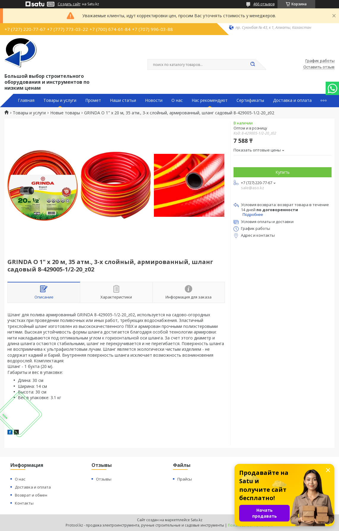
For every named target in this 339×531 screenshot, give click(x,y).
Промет (93, 100)
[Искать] (253, 64)
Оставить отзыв (319, 67)
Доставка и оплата (292, 100)
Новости (154, 100)
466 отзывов (264, 4)
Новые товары (65, 113)
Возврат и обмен (31, 495)
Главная (26, 100)
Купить (282, 172)
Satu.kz (196, 519)
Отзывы (103, 479)
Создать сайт (69, 4)
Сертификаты (250, 100)
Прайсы (184, 479)
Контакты (24, 503)
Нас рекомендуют (210, 100)
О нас (177, 100)
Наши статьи (123, 100)
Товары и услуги (59, 100)
